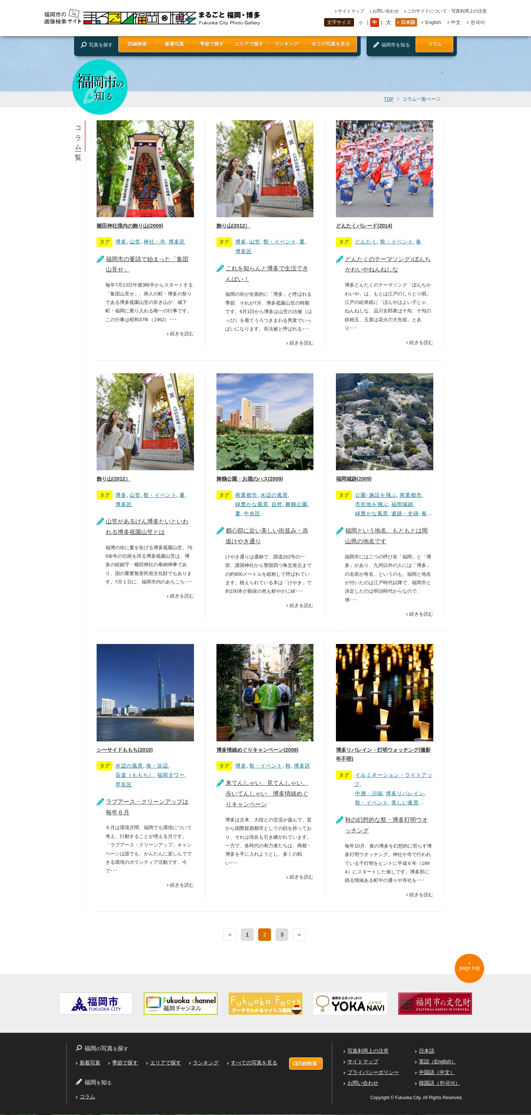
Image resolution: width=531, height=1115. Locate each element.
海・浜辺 (157, 766)
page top (472, 970)
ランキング (286, 44)
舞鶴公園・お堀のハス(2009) (249, 479)
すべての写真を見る (253, 1063)
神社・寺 (154, 242)
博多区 (177, 242)
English (433, 22)
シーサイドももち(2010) (125, 750)
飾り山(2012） (233, 226)
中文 (456, 22)
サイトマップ (351, 11)
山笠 (134, 242)
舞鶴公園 (296, 504)
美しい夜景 (405, 803)
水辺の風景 (274, 495)
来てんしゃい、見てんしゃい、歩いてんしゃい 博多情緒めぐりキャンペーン (267, 793)
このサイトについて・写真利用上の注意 (447, 11)
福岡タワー (171, 775)
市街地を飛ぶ (371, 504)
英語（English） (438, 1062)
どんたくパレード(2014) (364, 226)
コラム (434, 44)
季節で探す (212, 44)
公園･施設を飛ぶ (376, 495)
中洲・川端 (369, 793)
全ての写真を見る (331, 44)
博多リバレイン (405, 793)
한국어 (478, 22)
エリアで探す (249, 44)
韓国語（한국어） (439, 1083)
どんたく (366, 242)
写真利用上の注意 (368, 1051)
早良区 (123, 784)
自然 (276, 504)
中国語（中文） (437, 1073)
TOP (388, 99)
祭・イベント (279, 242)
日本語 (408, 22)
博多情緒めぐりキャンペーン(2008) (257, 750)
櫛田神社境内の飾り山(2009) (130, 226)
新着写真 (174, 44)
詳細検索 (137, 44)
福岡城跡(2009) (353, 479)
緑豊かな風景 (251, 504)
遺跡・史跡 (405, 513)
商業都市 (246, 495)
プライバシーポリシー (373, 1073)
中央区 (252, 513)
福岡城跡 (402, 504)
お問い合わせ (385, 11)
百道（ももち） (134, 775)
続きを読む (182, 333)
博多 (120, 242)
